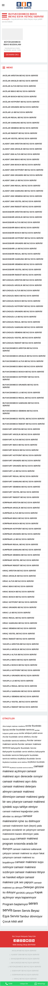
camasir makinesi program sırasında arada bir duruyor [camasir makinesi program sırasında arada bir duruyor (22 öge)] (20, 843)
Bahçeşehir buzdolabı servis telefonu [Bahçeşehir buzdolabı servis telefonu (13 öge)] (19, 751)
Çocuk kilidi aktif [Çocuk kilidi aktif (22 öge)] (13, 921)
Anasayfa (5, 19)
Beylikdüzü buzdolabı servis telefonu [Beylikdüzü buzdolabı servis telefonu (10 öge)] (15, 762)
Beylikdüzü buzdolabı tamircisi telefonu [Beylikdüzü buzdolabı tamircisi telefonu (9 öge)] (21, 767)
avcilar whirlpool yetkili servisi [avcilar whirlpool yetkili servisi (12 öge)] (31, 733)
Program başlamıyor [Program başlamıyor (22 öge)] (15, 904)
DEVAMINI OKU (12, 55)
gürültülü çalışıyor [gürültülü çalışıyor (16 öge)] (25, 893)
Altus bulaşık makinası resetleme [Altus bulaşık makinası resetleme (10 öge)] (14, 726)
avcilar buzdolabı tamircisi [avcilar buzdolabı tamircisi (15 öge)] (21, 729)
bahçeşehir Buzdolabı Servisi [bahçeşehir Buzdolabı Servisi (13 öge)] (23, 748)
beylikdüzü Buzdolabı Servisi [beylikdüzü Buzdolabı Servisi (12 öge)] (29, 759)
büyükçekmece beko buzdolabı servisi (12, 44)
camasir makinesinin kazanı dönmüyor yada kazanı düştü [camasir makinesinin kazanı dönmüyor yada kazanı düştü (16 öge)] (24, 834)
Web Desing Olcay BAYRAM (24, 945)
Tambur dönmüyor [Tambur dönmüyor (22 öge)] (31, 916)
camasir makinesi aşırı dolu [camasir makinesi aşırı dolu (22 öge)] (20, 781)
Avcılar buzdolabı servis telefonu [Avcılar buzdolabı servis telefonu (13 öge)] (17, 737)
